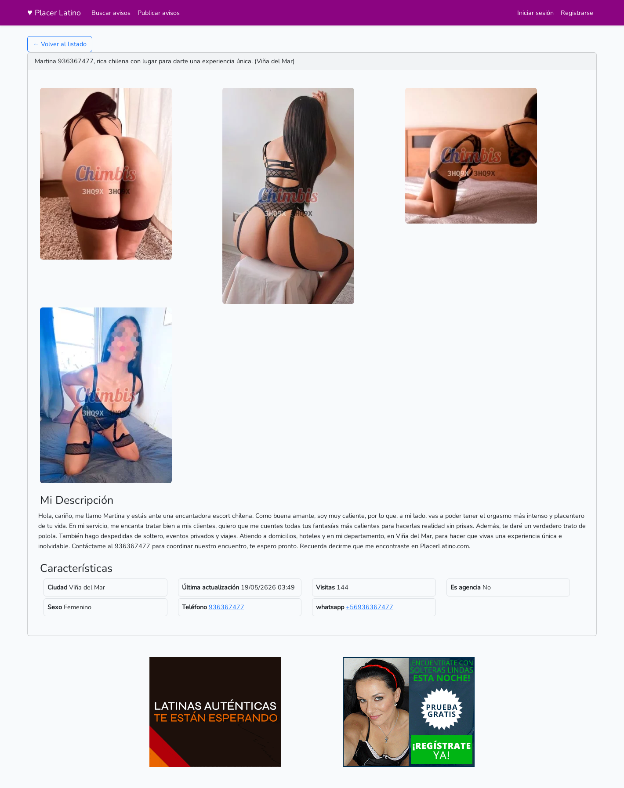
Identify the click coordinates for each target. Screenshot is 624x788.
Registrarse (577, 12)
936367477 (226, 607)
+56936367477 (369, 607)
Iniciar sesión (535, 12)
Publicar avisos (159, 12)
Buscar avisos (111, 12)
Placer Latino (54, 12)
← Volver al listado (60, 44)
